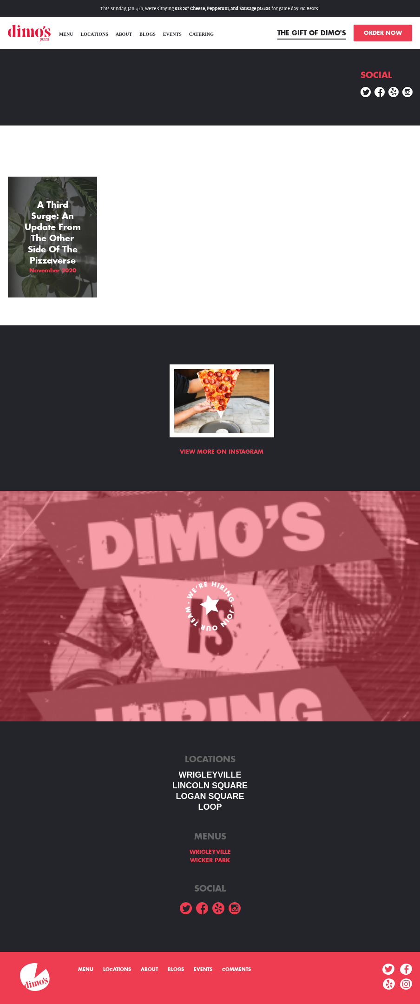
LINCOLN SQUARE (210, 785)
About (124, 34)
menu (66, 34)
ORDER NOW (383, 33)
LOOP (210, 807)
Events (172, 34)
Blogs (147, 34)
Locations (94, 34)
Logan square (210, 796)
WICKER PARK (210, 860)
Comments (236, 969)
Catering (201, 34)
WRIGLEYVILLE (210, 774)
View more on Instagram (221, 452)
